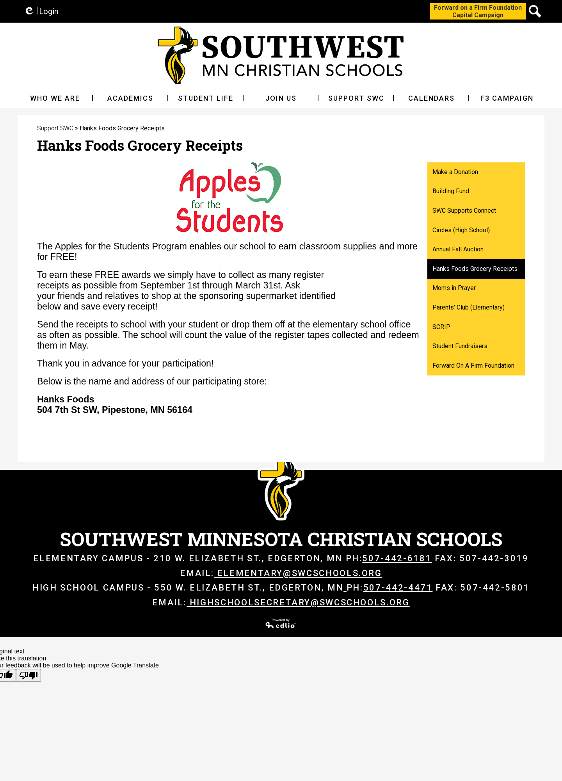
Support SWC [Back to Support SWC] (55, 128)
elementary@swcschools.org (298, 573)
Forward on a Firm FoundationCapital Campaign (478, 11)
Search (535, 13)
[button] (55, 98)
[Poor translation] (28, 675)
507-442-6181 (397, 558)
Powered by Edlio (281, 623)
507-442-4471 (398, 587)
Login (40, 11)
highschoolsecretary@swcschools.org (298, 602)
